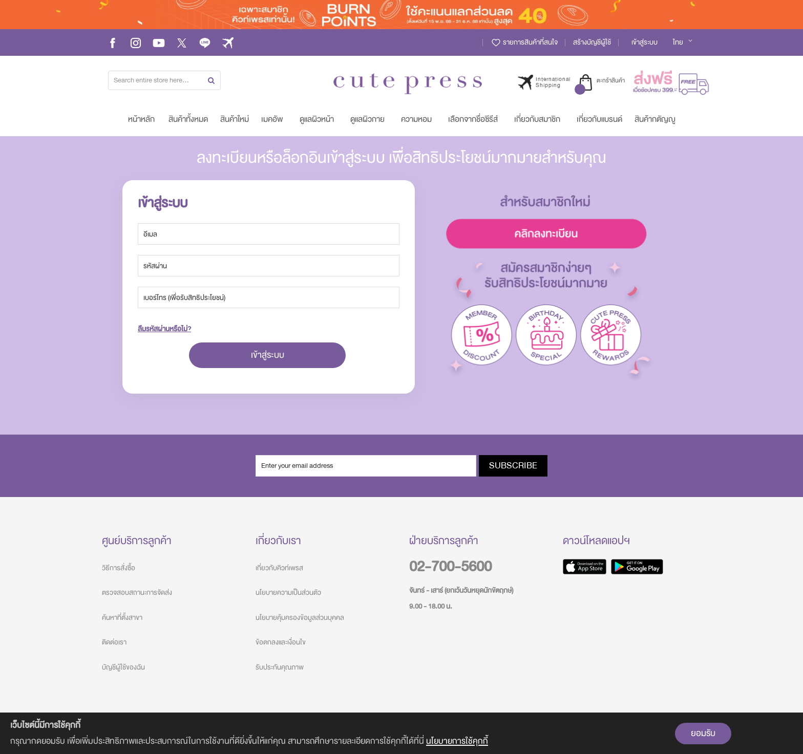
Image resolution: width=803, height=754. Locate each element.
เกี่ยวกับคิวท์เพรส (279, 568)
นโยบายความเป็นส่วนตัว (288, 592)
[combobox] (164, 80)
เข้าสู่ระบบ (644, 42)
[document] (401, 733)
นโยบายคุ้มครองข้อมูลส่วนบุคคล (300, 617)
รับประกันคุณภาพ (280, 667)
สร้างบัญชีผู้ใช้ (592, 42)
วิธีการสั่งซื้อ (118, 568)
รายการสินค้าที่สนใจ (524, 42)
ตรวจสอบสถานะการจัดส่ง (137, 592)
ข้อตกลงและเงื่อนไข (281, 642)
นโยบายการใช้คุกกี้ (457, 741)
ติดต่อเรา (114, 642)
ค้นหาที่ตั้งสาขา (122, 617)
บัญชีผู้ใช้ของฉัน (123, 667)
